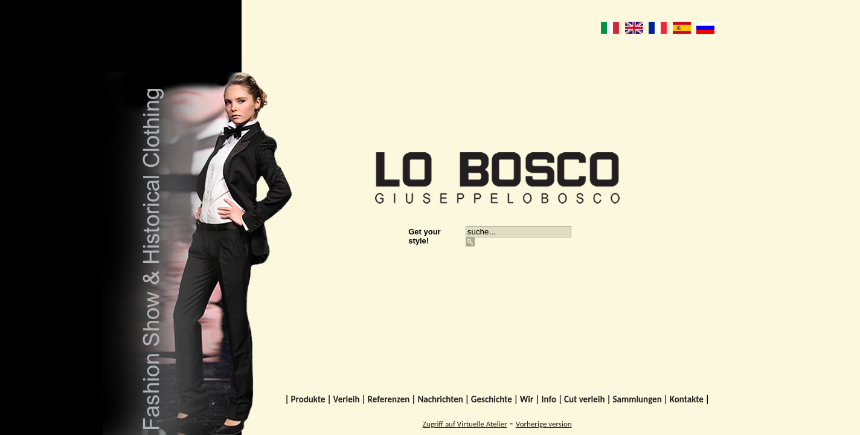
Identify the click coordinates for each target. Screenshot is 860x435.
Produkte (308, 399)
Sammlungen (636, 399)
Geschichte (491, 399)
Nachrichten (440, 399)
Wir (527, 399)
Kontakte (687, 399)
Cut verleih (584, 399)
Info (548, 399)
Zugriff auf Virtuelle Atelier (465, 423)
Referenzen (389, 399)
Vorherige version (544, 423)
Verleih (346, 399)
